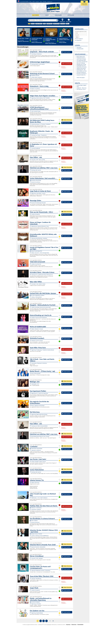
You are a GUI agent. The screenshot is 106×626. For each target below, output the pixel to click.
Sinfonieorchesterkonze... (81, 72)
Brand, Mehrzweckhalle (35, 373)
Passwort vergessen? (79, 38)
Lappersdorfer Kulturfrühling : (36, 448)
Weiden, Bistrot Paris (35, 482)
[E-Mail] (81, 33)
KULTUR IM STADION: (35, 602)
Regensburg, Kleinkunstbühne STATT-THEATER (40, 98)
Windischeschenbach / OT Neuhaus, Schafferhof (40, 124)
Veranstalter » (79, 47)
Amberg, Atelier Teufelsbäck (36, 77)
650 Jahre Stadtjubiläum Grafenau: (37, 295)
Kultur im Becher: (34, 520)
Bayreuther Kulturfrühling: (35, 180)
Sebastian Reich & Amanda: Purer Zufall (64, 39)
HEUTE (47, 15)
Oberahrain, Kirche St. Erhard (37, 340)
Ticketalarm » (63, 67)
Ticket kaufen (66, 52)
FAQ (30, 1)
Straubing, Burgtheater (35, 148)
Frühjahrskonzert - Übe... (81, 69)
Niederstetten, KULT (35, 384)
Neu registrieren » (78, 40)
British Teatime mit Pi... (81, 56)
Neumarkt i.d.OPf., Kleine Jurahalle (38, 159)
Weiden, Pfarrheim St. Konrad (37, 329)
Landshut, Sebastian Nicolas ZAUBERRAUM (40, 535)
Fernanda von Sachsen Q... (82, 73)
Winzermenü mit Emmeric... (82, 67)
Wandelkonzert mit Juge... (81, 64)
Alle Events (35, 15)
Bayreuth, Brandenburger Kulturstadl (38, 202)
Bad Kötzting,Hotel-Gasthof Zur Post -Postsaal (40, 436)
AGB (33, 1)
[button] (77, 37)
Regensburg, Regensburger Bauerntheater (39, 414)
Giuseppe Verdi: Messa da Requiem (37, 39)
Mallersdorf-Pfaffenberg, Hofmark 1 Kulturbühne (40, 570)
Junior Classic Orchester (81, 59)
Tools (41, 1)
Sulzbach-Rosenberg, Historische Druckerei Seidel (41, 307)
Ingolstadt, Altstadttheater (36, 578)
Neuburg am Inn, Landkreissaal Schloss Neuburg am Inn (42, 274)
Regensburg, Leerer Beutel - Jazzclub (38, 193)
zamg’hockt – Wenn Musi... (82, 87)
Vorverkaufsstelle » (80, 48)
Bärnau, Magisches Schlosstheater (37, 405)
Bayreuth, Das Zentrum (35, 182)
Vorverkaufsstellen (24, 1)
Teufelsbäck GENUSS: (34, 75)
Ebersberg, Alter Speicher (36, 170)
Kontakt (44, 1)
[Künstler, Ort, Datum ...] (43, 20)
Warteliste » (63, 66)
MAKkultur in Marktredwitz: (36, 507)
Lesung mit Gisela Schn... (81, 74)
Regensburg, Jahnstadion (36, 603)
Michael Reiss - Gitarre (23, 38)
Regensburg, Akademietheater (37, 613)
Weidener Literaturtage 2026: (36, 251)
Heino (78, 86)
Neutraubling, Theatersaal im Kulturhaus (39, 363)
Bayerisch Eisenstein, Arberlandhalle (38, 547)
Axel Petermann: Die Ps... (81, 89)
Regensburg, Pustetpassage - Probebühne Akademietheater (42, 350)
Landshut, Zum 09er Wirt (36, 264)
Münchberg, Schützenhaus (36, 54)
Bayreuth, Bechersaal (35, 522)
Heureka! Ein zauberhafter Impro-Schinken (50, 39)
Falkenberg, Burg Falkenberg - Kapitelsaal (39, 238)
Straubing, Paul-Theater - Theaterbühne (39, 135)
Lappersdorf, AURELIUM (36, 450)
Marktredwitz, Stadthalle (36, 509)
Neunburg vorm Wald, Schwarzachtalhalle (39, 426)
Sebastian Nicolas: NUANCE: (36, 533)
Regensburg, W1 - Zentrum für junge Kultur (39, 393)
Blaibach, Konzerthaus (35, 88)
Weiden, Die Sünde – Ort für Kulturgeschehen (40, 252)
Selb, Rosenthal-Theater (35, 111)
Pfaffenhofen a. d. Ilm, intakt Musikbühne (39, 497)
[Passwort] (81, 35)
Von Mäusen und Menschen (82, 61)
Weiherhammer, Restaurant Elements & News (40, 226)
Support (37, 1)
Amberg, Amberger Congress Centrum (38, 461)
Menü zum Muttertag (81, 63)
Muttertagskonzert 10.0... (81, 65)
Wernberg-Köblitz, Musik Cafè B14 (38, 64)
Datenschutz (73, 624)
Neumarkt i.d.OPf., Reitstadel (37, 558)
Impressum (49, 1)
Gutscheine (71, 15)
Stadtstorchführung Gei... (81, 68)
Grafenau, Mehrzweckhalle (36, 297)
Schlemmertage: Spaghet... (82, 85)
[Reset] (57, 20)
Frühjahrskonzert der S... (81, 57)
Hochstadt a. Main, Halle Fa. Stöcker (38, 284)
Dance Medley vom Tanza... (82, 70)
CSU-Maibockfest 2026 (81, 60)
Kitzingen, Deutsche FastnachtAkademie (39, 317)
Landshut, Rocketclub (35, 214)
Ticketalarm (58, 15)
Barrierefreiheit (80, 624)
